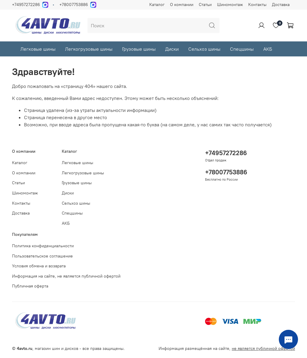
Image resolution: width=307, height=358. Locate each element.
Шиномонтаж (230, 4)
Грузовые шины (139, 49)
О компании (181, 4)
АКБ (267, 49)
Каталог (157, 4)
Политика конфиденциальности (43, 245)
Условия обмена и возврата (39, 266)
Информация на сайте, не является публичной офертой (66, 276)
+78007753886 (73, 4)
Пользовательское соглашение (42, 256)
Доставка (281, 4)
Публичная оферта (30, 286)
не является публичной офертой (263, 348)
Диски (172, 49)
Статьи (205, 4)
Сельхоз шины (204, 49)
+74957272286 (26, 4)
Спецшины (242, 49)
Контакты (257, 4)
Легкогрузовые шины (88, 49)
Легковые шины (37, 49)
